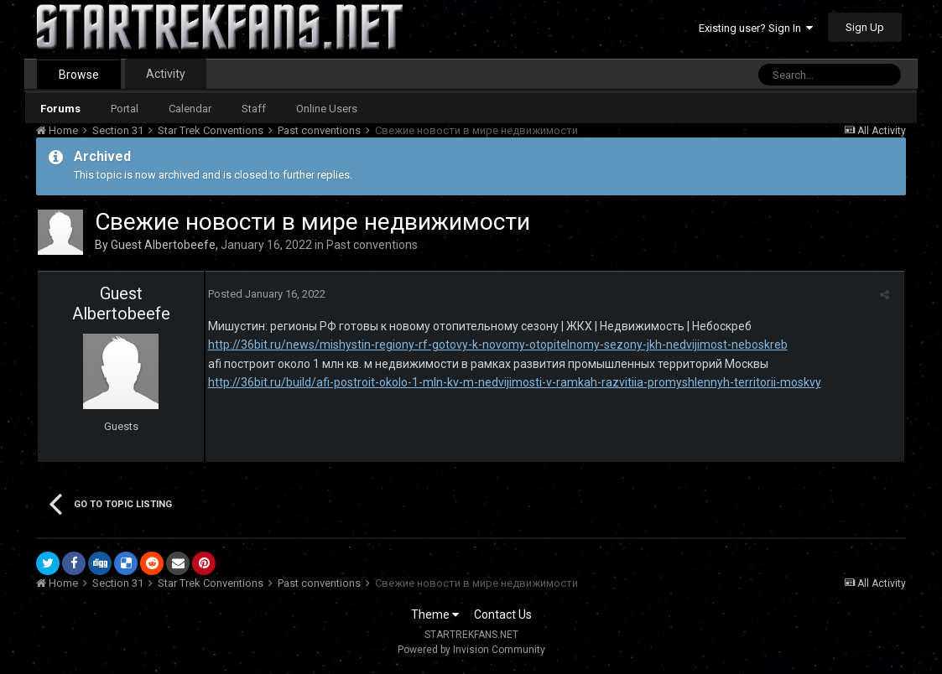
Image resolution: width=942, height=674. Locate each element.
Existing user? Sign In (756, 28)
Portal (124, 108)
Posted (264, 294)
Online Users (326, 108)
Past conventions (372, 244)
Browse (79, 74)
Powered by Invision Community (471, 650)
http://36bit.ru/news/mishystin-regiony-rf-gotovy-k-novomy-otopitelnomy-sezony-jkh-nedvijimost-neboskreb (495, 344)
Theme (435, 614)
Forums (60, 108)
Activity (165, 73)
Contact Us (503, 614)
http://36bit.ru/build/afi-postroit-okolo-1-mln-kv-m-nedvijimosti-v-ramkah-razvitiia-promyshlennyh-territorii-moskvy (512, 382)
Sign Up (865, 27)
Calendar (190, 108)
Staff (254, 108)
